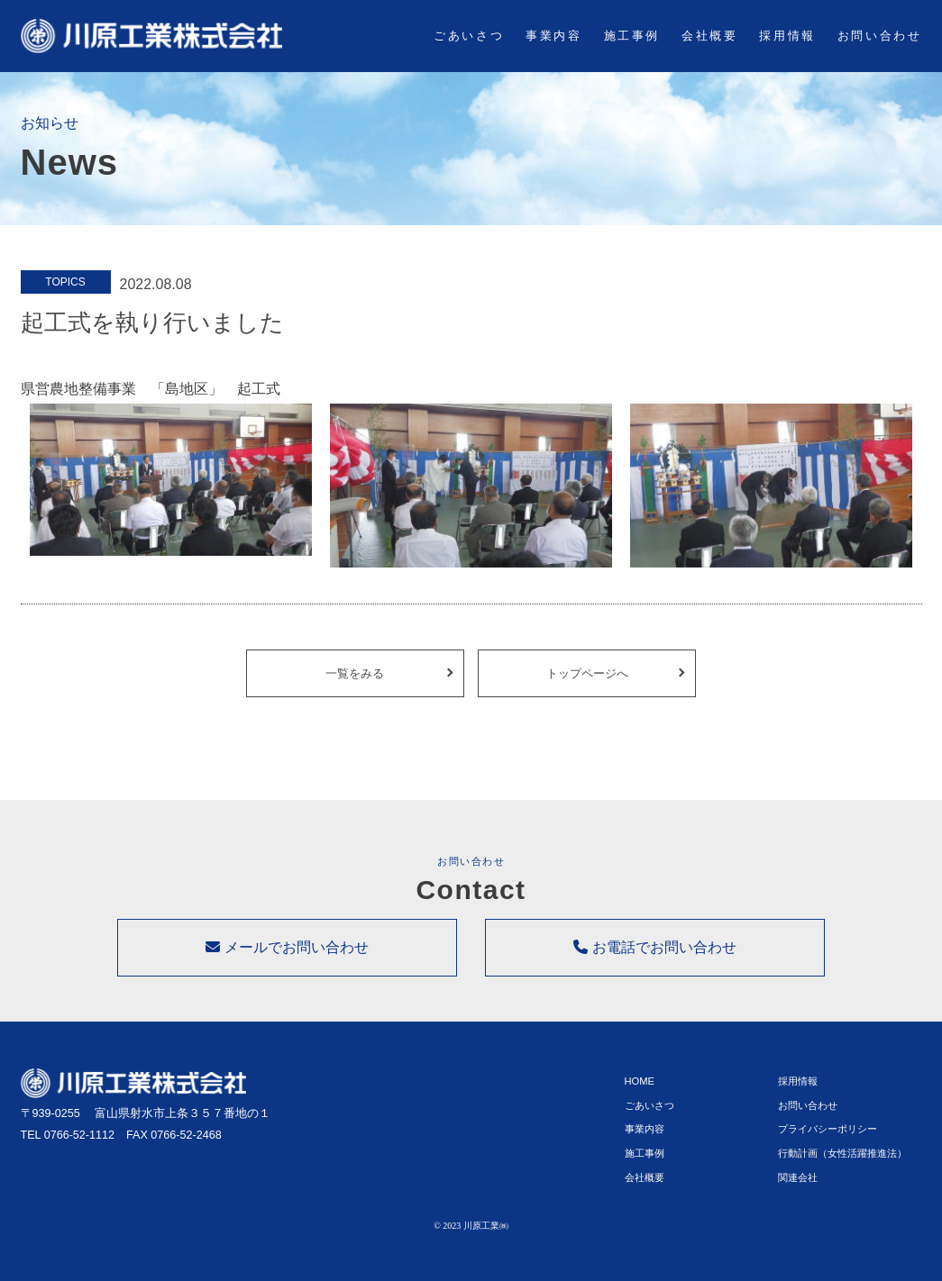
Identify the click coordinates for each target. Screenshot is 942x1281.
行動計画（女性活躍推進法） (842, 1160)
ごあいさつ (469, 35)
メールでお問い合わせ (287, 960)
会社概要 (709, 35)
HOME (640, 1088)
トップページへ (587, 679)
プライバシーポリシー (827, 1136)
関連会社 (798, 1183)
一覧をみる (354, 679)
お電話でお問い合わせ (654, 960)
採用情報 (787, 35)
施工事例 (632, 35)
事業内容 (553, 35)
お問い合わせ (879, 35)
